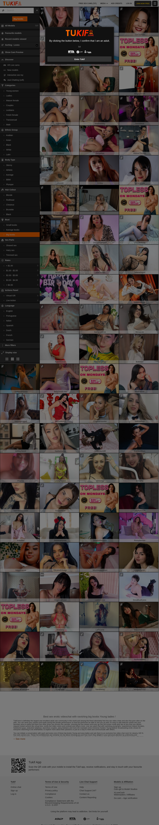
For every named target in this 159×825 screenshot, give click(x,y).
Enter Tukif (79, 59)
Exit (79, 46)
